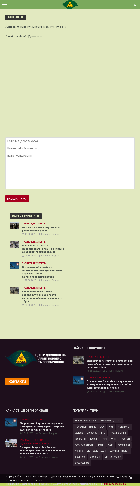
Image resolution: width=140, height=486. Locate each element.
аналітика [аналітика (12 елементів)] (80, 456)
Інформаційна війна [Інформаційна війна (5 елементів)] (85, 426)
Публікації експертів (34, 223)
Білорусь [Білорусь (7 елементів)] (92, 432)
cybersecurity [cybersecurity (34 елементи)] (107, 420)
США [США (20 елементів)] (110, 444)
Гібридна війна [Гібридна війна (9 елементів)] (118, 432)
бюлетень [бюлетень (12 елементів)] (95, 456)
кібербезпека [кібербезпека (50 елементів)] (82, 462)
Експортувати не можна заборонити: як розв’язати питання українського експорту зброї (42, 296)
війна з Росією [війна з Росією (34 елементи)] (113, 456)
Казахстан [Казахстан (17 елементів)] (80, 438)
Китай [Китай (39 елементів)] (93, 438)
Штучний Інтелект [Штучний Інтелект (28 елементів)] (120, 450)
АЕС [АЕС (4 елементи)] (102, 426)
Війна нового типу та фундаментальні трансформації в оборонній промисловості (43, 248)
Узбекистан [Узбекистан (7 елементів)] (124, 444)
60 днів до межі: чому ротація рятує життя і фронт (41, 229)
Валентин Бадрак (50, 234)
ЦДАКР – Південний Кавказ (35, 443)
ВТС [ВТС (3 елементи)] (103, 432)
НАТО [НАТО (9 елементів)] (104, 438)
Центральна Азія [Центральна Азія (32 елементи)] (96, 450)
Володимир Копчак (49, 457)
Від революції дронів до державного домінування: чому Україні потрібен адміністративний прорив (42, 272)
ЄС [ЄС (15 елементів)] (119, 420)
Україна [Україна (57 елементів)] (79, 450)
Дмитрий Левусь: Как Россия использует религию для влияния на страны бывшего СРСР (42, 450)
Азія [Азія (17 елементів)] (111, 426)
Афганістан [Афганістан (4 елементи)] (124, 426)
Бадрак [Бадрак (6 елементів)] (79, 432)
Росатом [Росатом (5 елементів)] (125, 438)
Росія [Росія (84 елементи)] (101, 444)
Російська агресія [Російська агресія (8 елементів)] (84, 444)
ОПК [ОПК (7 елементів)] (113, 438)
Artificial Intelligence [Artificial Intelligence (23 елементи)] (85, 420)
